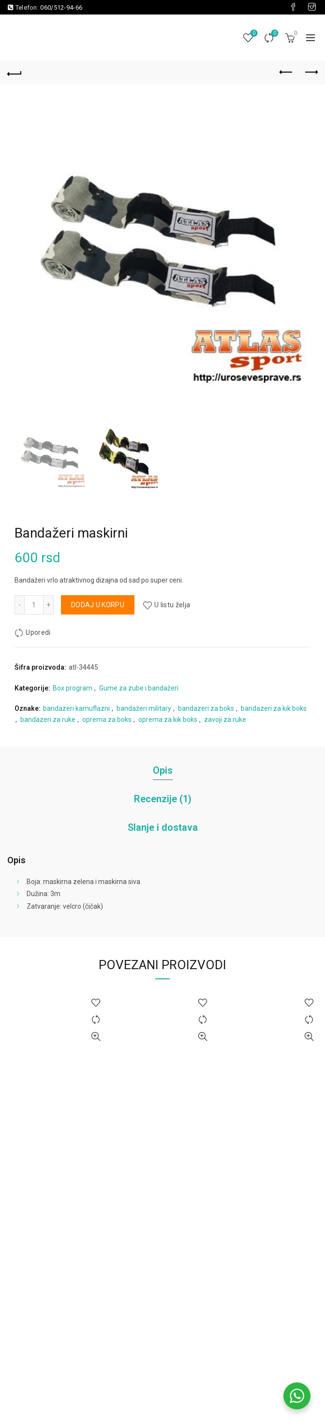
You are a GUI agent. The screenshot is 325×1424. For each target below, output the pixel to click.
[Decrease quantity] (19, 605)
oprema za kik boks (167, 719)
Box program (72, 688)
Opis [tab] (163, 770)
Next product (310, 72)
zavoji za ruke (225, 719)
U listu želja (172, 605)
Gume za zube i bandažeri (138, 688)
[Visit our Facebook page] (293, 7)
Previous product (286, 72)
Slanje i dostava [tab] (163, 827)
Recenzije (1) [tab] (163, 799)
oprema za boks (107, 719)
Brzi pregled (96, 1036)
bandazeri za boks (206, 708)
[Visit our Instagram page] (312, 7)
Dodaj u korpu (97, 605)
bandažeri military (144, 708)
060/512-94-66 (61, 7)
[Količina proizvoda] (34, 605)
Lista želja (253, 33)
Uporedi (274, 33)
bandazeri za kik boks (274, 708)
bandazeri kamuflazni (76, 708)
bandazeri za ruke (47, 719)
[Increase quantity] (49, 605)
